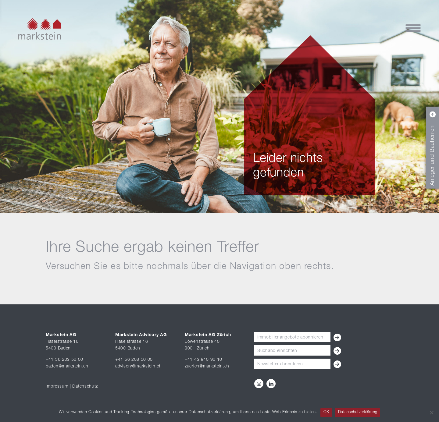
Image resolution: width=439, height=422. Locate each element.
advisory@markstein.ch (138, 366)
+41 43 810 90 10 (203, 360)
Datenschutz (85, 387)
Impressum (57, 387)
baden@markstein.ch (67, 366)
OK (326, 412)
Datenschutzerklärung (357, 412)
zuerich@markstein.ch (207, 366)
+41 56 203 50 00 (64, 360)
